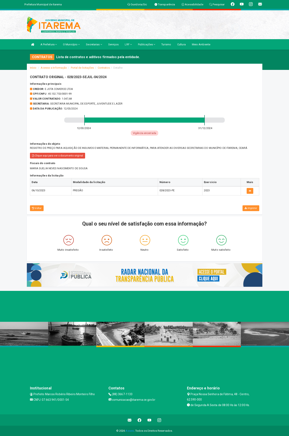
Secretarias (94, 44)
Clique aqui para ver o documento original (57, 155)
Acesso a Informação (54, 67)
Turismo (166, 44)
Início (33, 67)
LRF (128, 44)
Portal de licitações (82, 67)
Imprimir (251, 208)
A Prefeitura (48, 44)
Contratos (104, 67)
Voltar (37, 208)
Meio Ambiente (201, 44)
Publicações (146, 44)
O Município (71, 44)
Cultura (181, 44)
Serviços (113, 44)
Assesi (130, 430)
